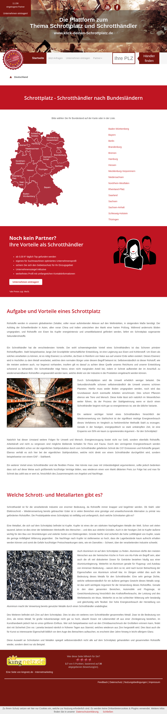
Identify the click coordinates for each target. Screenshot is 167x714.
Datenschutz (116, 682)
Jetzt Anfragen (55, 58)
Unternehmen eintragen (78, 58)
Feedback (103, 682)
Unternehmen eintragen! (26, 282)
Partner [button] (97, 58)
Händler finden (149, 58)
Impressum (154, 682)
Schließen (108, 711)
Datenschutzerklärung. (87, 711)
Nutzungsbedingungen (135, 682)
